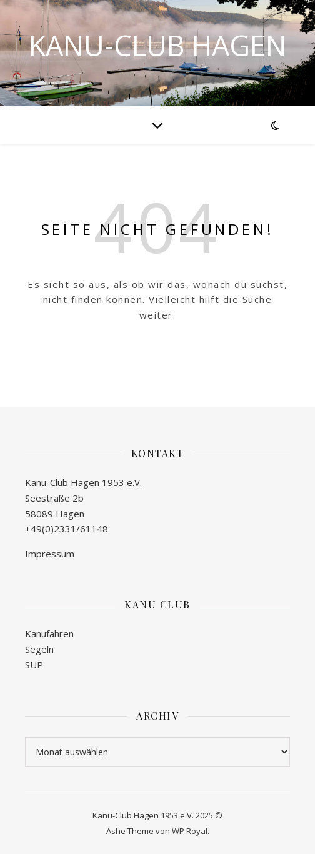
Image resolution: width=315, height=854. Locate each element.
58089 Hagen (54, 513)
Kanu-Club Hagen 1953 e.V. (83, 482)
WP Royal (190, 831)
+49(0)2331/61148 (66, 528)
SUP (34, 664)
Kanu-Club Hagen (157, 45)
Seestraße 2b (54, 498)
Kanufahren (49, 633)
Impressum (49, 553)
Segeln (39, 649)
